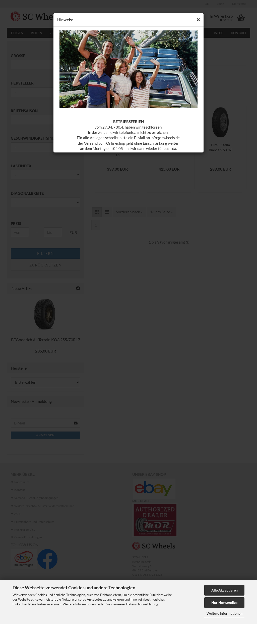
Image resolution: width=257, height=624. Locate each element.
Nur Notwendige (224, 602)
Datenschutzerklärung (142, 604)
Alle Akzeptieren (224, 590)
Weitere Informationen (224, 613)
